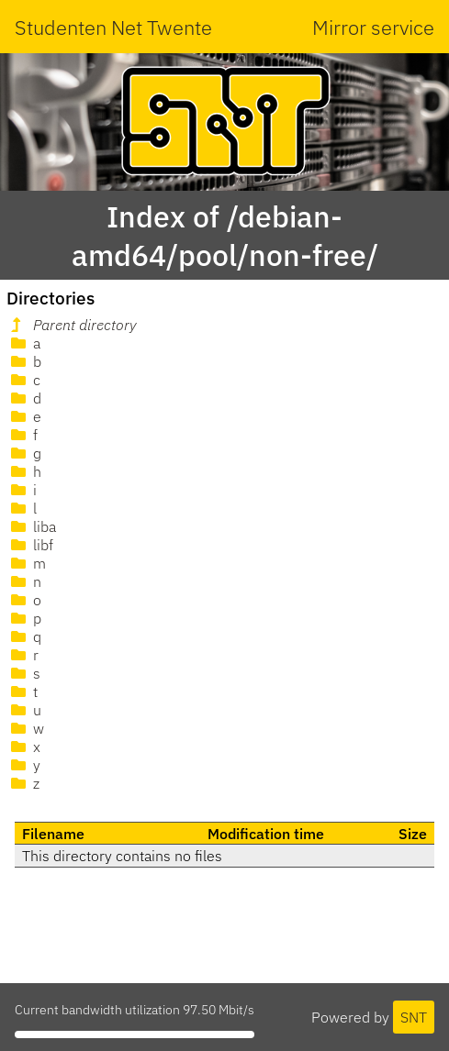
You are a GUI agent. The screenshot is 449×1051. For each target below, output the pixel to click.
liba (31, 526)
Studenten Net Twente (113, 27)
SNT (413, 1017)
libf (30, 545)
